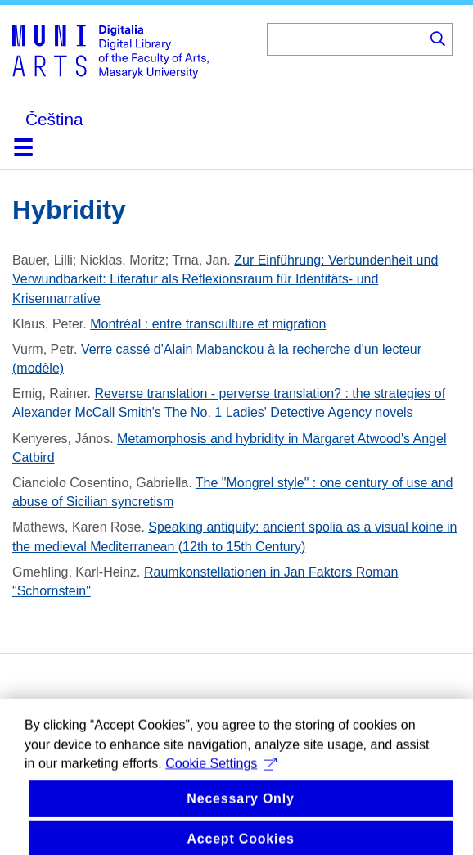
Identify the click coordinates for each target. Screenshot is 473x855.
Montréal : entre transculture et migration (208, 324)
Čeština (54, 119)
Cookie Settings (221, 775)
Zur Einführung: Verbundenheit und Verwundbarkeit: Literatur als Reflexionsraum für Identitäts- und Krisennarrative (225, 279)
